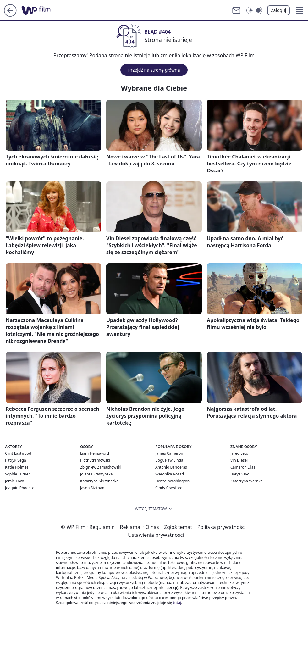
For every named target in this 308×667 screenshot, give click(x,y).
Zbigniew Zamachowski (100, 467)
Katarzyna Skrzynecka (99, 481)
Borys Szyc (239, 474)
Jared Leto (239, 453)
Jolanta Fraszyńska (96, 474)
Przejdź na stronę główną (154, 70)
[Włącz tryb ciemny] (254, 10)
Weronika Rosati (169, 474)
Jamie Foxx (14, 481)
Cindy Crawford (169, 488)
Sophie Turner (17, 474)
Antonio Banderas (171, 467)
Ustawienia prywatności (154, 534)
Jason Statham (93, 488)
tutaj (177, 602)
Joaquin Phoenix (19, 488)
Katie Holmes (16, 467)
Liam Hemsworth (95, 453)
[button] (299, 10)
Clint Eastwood (18, 453)
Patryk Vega (15, 460)
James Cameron (169, 453)
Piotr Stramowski (95, 460)
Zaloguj (278, 10)
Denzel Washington (172, 481)
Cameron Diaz (242, 467)
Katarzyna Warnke (246, 481)
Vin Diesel (239, 460)
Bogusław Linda (169, 460)
